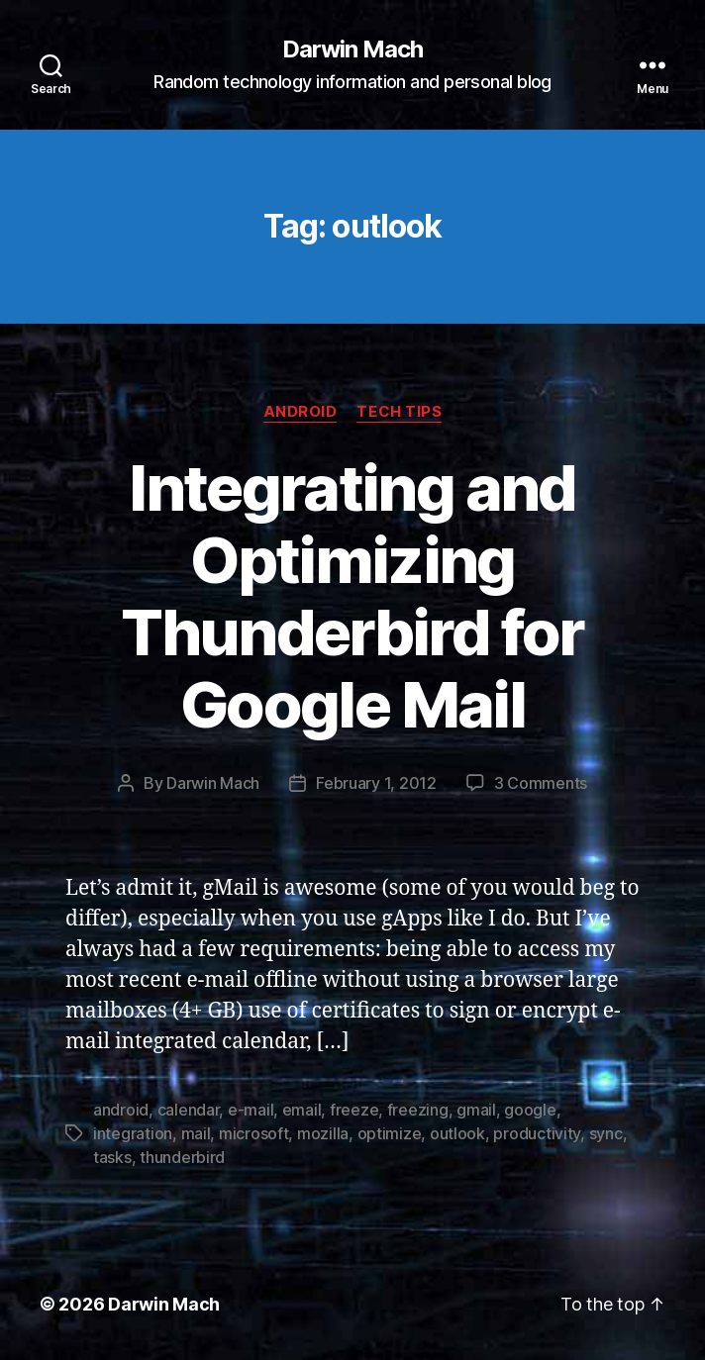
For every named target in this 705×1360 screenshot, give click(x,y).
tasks (112, 1157)
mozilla (323, 1133)
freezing (418, 1109)
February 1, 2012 (376, 783)
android (121, 1109)
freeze (354, 1109)
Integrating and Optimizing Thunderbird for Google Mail (352, 595)
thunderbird (182, 1157)
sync (606, 1133)
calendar (188, 1109)
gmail (476, 1109)
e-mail (250, 1109)
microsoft (254, 1133)
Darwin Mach (352, 49)
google (529, 1109)
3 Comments (540, 783)
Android (300, 412)
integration (132, 1133)
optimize (389, 1133)
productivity (536, 1133)
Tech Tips (399, 412)
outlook (457, 1133)
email (302, 1109)
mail (196, 1133)
